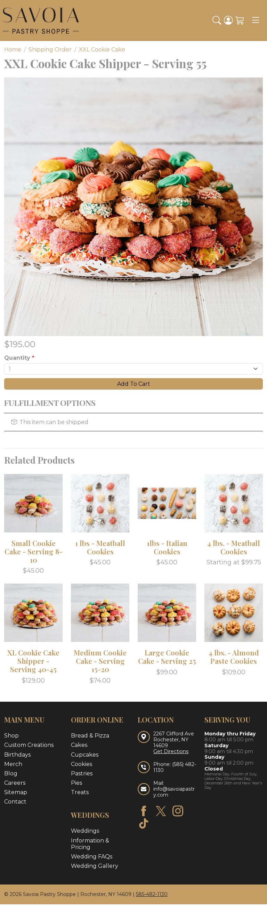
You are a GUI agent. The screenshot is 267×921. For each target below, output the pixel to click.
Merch (13, 764)
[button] (216, 20)
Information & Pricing (90, 843)
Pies (76, 783)
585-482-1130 (152, 894)
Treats (80, 792)
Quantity (19, 357)
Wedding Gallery (94, 866)
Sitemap (15, 792)
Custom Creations (29, 745)
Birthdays (17, 754)
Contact (15, 801)
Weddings (85, 831)
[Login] (228, 20)
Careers (14, 783)
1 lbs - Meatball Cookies (100, 547)
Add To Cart (133, 384)
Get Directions (170, 752)
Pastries (81, 773)
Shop (11, 735)
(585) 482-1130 (174, 767)
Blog (10, 773)
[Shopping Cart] (239, 20)
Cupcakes (84, 754)
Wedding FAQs (91, 856)
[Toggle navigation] (255, 20)
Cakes (79, 745)
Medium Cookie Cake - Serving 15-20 (100, 661)
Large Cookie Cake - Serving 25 (167, 657)
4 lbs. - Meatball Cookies (233, 547)
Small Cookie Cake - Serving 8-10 (34, 551)
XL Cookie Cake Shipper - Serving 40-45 (33, 661)
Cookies (81, 764)
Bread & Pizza (90, 735)
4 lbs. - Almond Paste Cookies (234, 657)
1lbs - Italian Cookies (167, 547)
